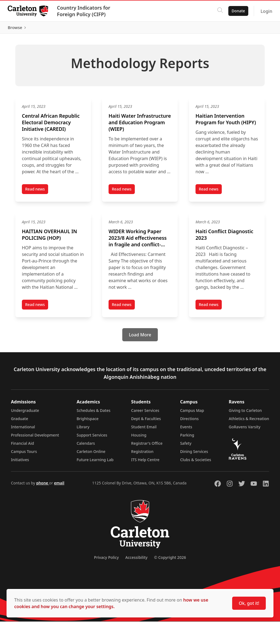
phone (42, 485)
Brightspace (87, 421)
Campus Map (192, 412)
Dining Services (194, 454)
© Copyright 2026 (170, 559)
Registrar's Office (147, 445)
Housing (139, 437)
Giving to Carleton (245, 412)
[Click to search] (219, 11)
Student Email (144, 429)
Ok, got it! (249, 603)
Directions (189, 421)
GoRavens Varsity (245, 429)
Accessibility (136, 559)
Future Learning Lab (95, 462)
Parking (187, 437)
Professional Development (35, 437)
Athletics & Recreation (249, 421)
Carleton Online (91, 454)
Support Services (92, 437)
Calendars (86, 445)
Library (83, 429)
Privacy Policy (106, 559)
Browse (260, 28)
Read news (36, 193)
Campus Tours (24, 454)
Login (265, 11)
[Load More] (140, 337)
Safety (186, 445)
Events (186, 429)
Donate (237, 10)
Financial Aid (22, 445)
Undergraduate (25, 412)
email (59, 485)
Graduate (19, 421)
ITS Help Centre (145, 462)
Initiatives (20, 462)
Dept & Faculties (146, 421)
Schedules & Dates (93, 412)
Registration (142, 454)
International (23, 429)
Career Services (145, 412)
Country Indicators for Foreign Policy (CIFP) (84, 11)
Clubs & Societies (195, 462)
